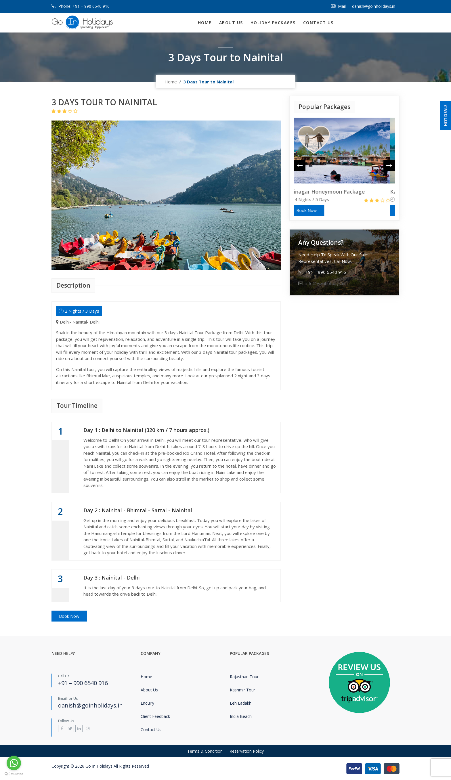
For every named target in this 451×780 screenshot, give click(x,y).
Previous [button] (299, 167)
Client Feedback (155, 716)
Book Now (69, 616)
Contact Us (318, 22)
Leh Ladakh (240, 703)
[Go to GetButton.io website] (14, 774)
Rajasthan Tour (244, 676)
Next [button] (389, 167)
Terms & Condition (205, 751)
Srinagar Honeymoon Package (332, 191)
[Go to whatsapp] (14, 763)
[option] (344, 167)
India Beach (241, 716)
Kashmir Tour (242, 690)
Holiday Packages (273, 22)
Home (205, 22)
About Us (231, 22)
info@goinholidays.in (325, 283)
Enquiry (147, 703)
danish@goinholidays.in (373, 6)
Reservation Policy (247, 751)
